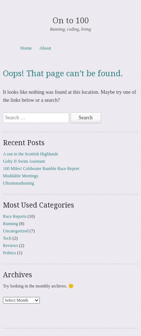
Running (10, 223)
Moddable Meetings (20, 175)
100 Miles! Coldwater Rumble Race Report (41, 168)
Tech (7, 238)
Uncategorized (15, 230)
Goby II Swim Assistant (24, 161)
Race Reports (14, 216)
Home (26, 48)
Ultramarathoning (18, 183)
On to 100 (71, 20)
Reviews (10, 245)
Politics (9, 252)
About (45, 48)
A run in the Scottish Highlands (30, 154)
